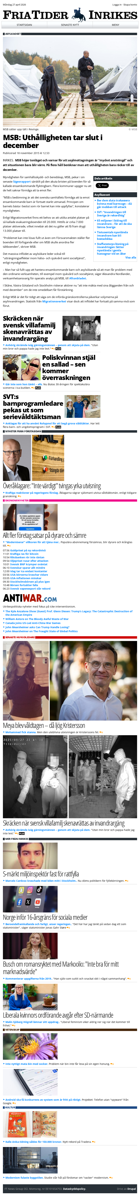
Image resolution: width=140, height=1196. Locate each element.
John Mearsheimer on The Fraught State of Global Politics (41, 631)
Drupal (131, 1189)
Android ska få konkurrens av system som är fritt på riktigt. (43, 1099)
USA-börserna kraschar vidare (29, 574)
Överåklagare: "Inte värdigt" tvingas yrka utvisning (52, 485)
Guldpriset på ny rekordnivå (28, 550)
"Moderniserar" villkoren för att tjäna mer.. (32, 542)
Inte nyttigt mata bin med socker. (26, 1064)
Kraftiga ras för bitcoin (24, 554)
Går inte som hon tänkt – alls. (24, 384)
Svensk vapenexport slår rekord (30, 588)
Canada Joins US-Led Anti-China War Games (33, 623)
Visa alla (130, 257)
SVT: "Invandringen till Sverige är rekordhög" (111, 213)
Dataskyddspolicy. (74, 1189)
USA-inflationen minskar (25, 578)
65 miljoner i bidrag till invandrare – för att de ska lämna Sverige (114, 224)
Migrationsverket (54, 301)
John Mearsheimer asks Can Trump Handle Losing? (37, 627)
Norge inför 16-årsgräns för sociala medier (45, 917)
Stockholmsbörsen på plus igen (30, 581)
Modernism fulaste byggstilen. (24, 1177)
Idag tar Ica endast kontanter (28, 571)
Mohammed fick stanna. (20, 732)
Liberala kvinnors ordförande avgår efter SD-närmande (58, 1015)
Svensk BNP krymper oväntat (28, 564)
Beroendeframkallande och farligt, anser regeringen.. (38, 924)
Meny (115, 25)
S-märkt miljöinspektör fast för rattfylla (41, 873)
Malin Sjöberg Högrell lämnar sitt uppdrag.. (32, 1022)
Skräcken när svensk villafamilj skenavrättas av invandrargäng (29, 328)
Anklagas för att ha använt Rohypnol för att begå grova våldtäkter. (47, 423)
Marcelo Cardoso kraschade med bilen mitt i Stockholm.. (41, 880)
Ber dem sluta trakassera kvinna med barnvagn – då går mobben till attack (114, 203)
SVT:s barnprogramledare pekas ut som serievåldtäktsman (33, 406)
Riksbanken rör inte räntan (27, 557)
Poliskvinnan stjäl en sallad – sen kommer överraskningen (68, 367)
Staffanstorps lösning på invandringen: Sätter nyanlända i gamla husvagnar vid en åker (112, 249)
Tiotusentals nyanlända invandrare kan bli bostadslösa (112, 235)
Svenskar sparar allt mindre (27, 567)
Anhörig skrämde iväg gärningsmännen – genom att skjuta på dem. (47, 345)
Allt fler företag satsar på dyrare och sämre (44, 535)
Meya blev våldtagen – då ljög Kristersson (44, 725)
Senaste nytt (70, 25)
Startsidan (24, 25)
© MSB (133, 129)
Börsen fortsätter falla (24, 585)
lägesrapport (22, 181)
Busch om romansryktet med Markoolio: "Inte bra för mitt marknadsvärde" (61, 967)
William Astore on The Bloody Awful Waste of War (37, 619)
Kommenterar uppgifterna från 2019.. (28, 978)
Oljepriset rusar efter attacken (29, 561)
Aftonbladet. (78, 278)
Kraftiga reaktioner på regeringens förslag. (32, 492)
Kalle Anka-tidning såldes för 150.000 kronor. (33, 1141)
